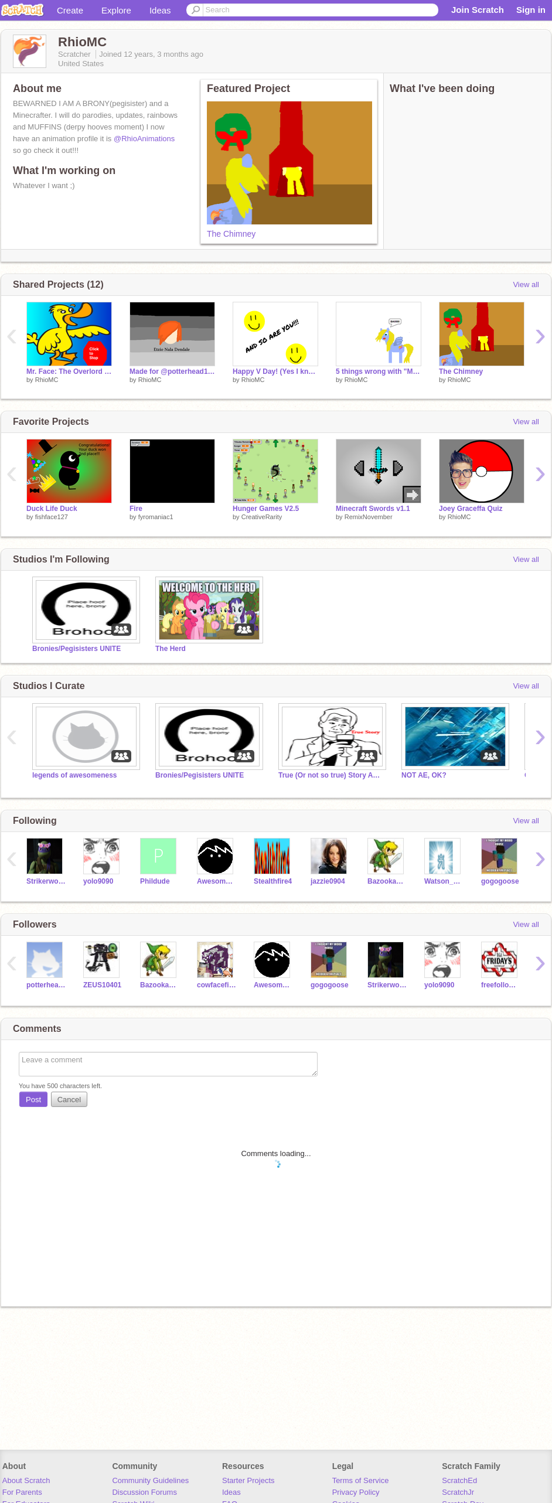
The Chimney (231, 233)
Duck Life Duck (51, 509)
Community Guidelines (150, 1480)
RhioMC (47, 379)
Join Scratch (477, 10)
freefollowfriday (500, 985)
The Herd (170, 649)
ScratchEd (459, 1480)
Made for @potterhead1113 (172, 371)
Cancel (69, 1099)
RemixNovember (369, 516)
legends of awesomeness (74, 775)
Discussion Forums (144, 1492)
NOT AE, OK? (424, 775)
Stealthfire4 (273, 881)
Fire (136, 509)
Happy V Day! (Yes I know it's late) (275, 371)
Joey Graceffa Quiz (471, 509)
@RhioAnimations (144, 138)
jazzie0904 (328, 881)
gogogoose (500, 881)
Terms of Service (360, 1480)
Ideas (160, 10)
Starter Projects (248, 1480)
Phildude (155, 881)
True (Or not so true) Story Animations (331, 775)
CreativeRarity (261, 516)
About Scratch (26, 1480)
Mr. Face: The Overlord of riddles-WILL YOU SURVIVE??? (69, 371)
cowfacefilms (216, 985)
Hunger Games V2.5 (266, 509)
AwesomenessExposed (216, 881)
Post (33, 1099)
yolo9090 (98, 881)
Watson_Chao (444, 881)
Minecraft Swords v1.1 (373, 509)
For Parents (22, 1492)
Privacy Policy (356, 1492)
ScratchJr (458, 1492)
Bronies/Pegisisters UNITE (76, 649)
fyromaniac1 (155, 516)
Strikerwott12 (46, 881)
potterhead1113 (46, 985)
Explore (116, 10)
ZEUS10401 (102, 985)
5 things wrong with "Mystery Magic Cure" (378, 371)
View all (526, 284)
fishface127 (51, 516)
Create (70, 10)
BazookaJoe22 (387, 881)
